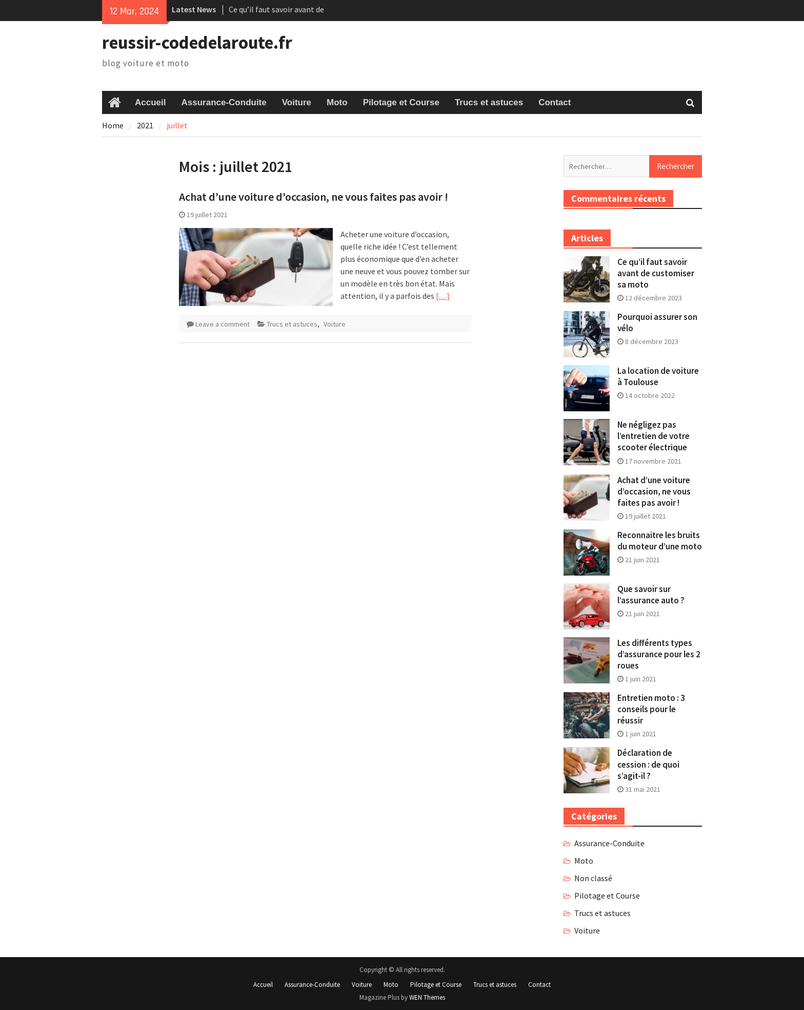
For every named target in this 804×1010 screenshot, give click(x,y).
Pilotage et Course (401, 102)
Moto (337, 102)
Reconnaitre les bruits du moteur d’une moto (659, 540)
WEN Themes (427, 997)
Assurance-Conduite (223, 102)
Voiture (296, 102)
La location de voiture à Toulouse (658, 376)
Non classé (593, 878)
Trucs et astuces (489, 102)
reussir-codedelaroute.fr (197, 42)
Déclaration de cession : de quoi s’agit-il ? (648, 764)
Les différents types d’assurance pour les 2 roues (658, 654)
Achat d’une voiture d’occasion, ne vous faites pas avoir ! (313, 196)
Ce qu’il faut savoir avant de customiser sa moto (655, 273)
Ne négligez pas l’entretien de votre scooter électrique (653, 436)
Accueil (150, 102)
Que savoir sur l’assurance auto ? (651, 594)
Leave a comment (222, 324)
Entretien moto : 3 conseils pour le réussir (651, 709)
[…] (443, 296)
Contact (554, 102)
